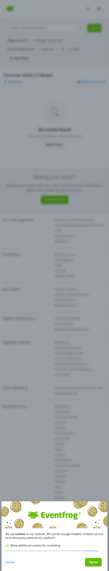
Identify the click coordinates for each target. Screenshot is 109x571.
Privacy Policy (91, 550)
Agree (93, 562)
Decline (10, 562)
